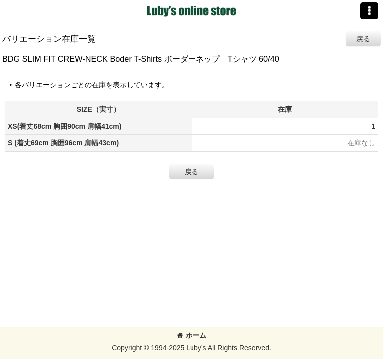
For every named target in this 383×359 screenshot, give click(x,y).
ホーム (191, 335)
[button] (369, 10)
